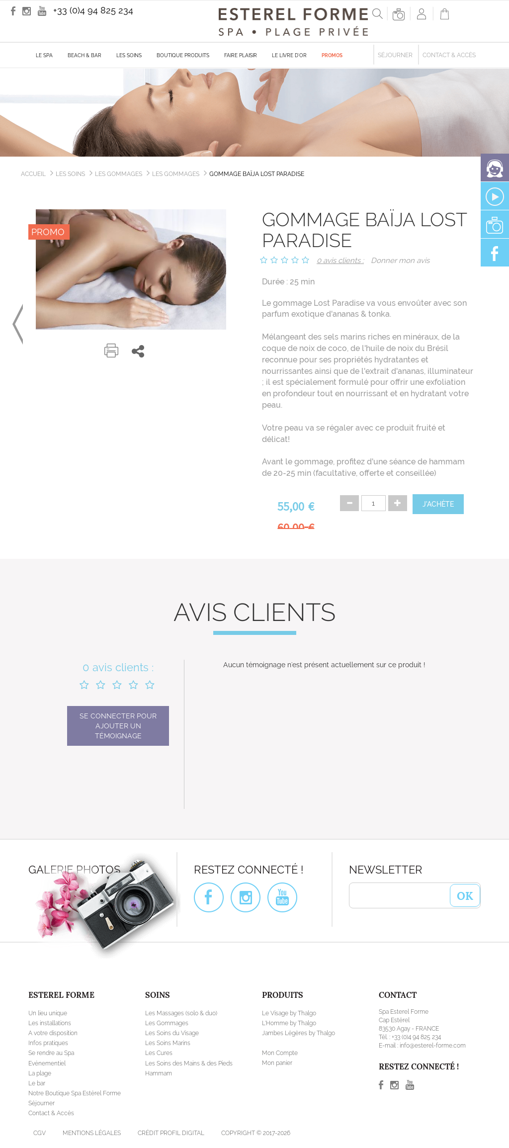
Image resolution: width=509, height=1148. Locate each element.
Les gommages (175, 174)
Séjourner (395, 55)
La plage (39, 1073)
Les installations (49, 1023)
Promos (332, 55)
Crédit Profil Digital (171, 1133)
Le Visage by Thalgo (289, 1013)
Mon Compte (280, 1053)
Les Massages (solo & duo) (181, 1013)
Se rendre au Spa (51, 1053)
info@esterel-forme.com (433, 1045)
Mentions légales (92, 1133)
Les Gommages (118, 174)
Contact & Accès (449, 55)
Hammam (158, 1073)
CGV (39, 1133)
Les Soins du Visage (172, 1033)
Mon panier (277, 1063)
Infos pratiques (48, 1043)
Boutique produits (183, 55)
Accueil (33, 174)
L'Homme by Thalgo (289, 1023)
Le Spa (44, 55)
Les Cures (158, 1053)
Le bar (36, 1083)
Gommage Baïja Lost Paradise (256, 174)
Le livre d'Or (289, 55)
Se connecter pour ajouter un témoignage (118, 726)
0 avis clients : (340, 260)
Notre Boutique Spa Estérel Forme (74, 1093)
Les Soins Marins (167, 1043)
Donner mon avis (400, 260)
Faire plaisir (240, 55)
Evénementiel (47, 1063)
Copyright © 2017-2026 (255, 1133)
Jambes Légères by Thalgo (298, 1033)
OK (465, 894)
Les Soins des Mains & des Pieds (189, 1063)
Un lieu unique (47, 1013)
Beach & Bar (84, 55)
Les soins (129, 55)
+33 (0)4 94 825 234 (93, 10)
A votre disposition (53, 1033)
